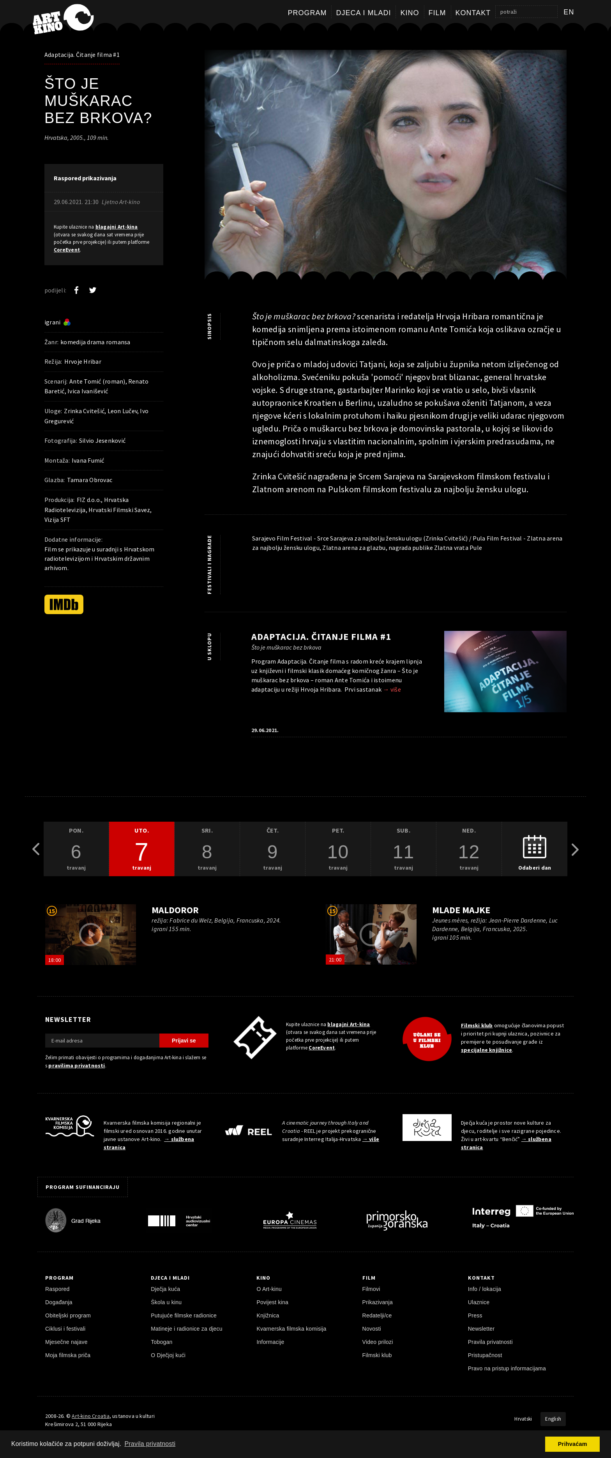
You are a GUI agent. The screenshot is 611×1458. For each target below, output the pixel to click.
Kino (409, 13)
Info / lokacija (484, 1289)
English (553, 1419)
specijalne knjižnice (486, 1049)
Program (307, 13)
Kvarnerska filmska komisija (291, 1329)
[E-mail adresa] (102, 1041)
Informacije (270, 1342)
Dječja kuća (165, 1289)
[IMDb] (63, 604)
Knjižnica (267, 1315)
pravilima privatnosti (76, 1065)
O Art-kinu (269, 1289)
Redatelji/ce (377, 1315)
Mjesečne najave (66, 1342)
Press (475, 1315)
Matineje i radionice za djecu (187, 1329)
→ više (392, 689)
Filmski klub (477, 1025)
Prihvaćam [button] (572, 1444)
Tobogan (161, 1342)
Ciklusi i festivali (65, 1329)
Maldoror (175, 910)
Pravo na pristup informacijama (507, 1368)
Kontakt (473, 13)
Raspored (57, 1289)
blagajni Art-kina (116, 227)
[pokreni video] (90, 934)
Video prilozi (377, 1342)
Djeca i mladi (363, 13)
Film (437, 13)
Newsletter (481, 1329)
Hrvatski (523, 1419)
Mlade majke (461, 910)
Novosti (371, 1329)
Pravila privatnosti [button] (149, 1443)
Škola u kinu (166, 1302)
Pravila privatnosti (490, 1342)
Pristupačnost (485, 1355)
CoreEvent (67, 250)
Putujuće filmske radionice (184, 1315)
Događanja (58, 1302)
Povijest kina (272, 1302)
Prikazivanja (377, 1302)
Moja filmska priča (67, 1355)
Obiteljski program (68, 1315)
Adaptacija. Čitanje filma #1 (82, 54)
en (568, 12)
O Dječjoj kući (168, 1355)
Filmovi (371, 1289)
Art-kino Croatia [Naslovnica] (90, 1415)
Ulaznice (479, 1302)
